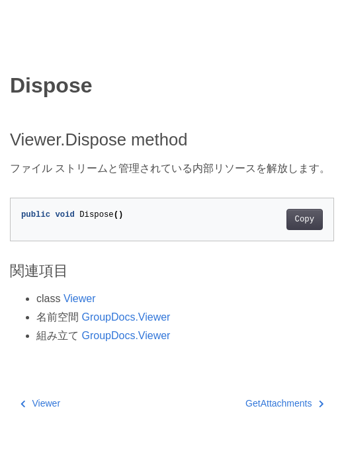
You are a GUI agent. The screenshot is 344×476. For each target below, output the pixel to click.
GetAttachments (284, 403)
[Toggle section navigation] (21, 51)
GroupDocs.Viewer (125, 317)
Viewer (80, 298)
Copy (304, 219)
